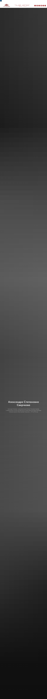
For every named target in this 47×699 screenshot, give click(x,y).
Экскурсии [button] (20, 6)
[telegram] (45, 5)
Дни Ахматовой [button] (18, 5)
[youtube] (41, 5)
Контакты (25, 6)
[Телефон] (35, 5)
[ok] (43, 5)
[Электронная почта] (37, 5)
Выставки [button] (27, 5)
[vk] (39, 5)
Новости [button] (23, 5)
